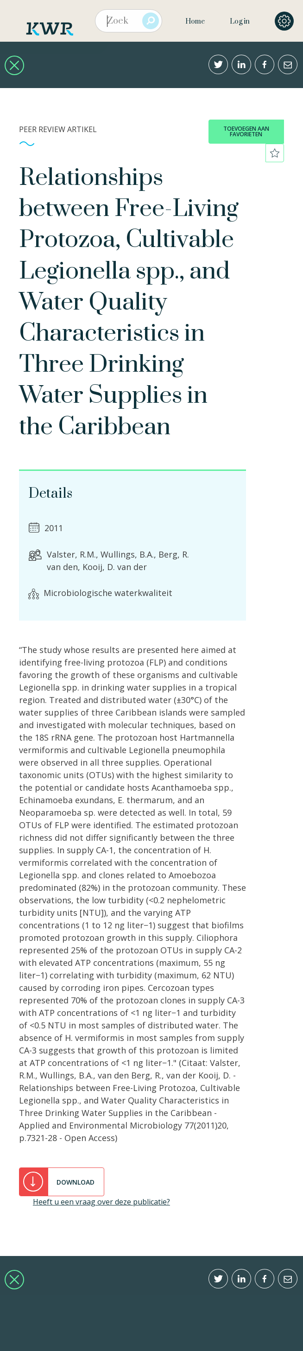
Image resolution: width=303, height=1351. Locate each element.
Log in (240, 21)
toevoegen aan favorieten (246, 131)
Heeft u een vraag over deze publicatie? (101, 1202)
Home (195, 21)
